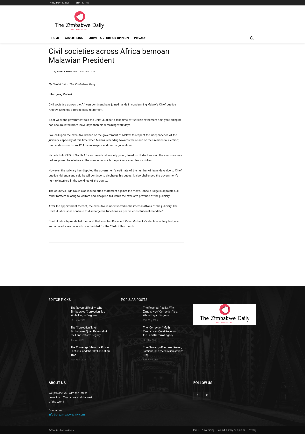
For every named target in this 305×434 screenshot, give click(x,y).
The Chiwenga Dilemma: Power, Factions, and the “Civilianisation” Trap (90, 351)
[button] (251, 38)
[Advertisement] (224, 71)
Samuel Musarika (67, 71)
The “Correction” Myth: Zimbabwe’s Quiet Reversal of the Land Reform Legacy (89, 331)
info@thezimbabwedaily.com (67, 414)
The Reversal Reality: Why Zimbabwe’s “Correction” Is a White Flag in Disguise (88, 311)
